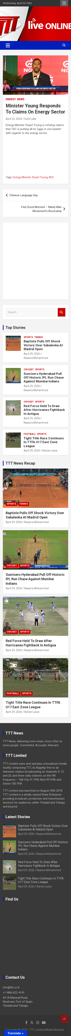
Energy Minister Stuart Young (30, 177)
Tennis (38, 337)
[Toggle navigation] (8, 45)
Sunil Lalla (30, 118)
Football (30, 434)
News (20, 99)
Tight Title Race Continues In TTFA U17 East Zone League (44, 442)
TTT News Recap (20, 463)
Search (61, 312)
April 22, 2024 (14, 118)
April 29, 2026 (32, 353)
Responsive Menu (64, 3)
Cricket (29, 369)
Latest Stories (17, 817)
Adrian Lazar (50, 450)
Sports (28, 337)
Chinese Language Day (23, 195)
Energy (11, 99)
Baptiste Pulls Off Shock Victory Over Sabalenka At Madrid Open (43, 345)
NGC (51, 177)
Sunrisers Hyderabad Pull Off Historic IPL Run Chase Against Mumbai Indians (44, 377)
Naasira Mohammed (36, 357)
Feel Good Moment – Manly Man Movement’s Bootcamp (41, 209)
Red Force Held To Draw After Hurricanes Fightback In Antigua (44, 410)
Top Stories (15, 327)
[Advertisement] (35, 261)
